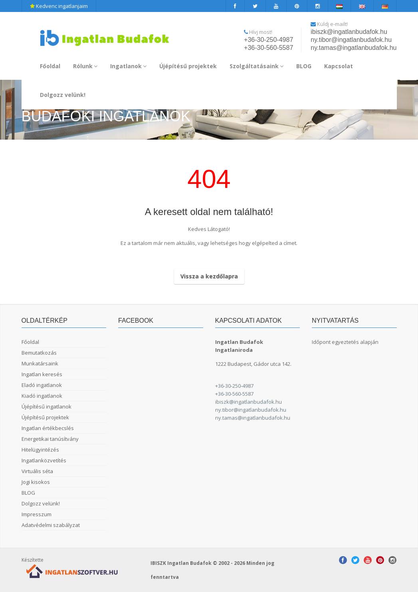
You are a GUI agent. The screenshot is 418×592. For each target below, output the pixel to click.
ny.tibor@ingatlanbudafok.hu (351, 39)
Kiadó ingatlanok (42, 395)
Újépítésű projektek (188, 66)
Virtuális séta (37, 471)
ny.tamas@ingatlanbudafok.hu (353, 47)
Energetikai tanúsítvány (50, 438)
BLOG (303, 66)
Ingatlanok (128, 66)
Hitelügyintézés (40, 449)
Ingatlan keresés (42, 374)
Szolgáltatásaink (256, 66)
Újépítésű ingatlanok (46, 406)
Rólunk (85, 66)
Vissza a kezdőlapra (209, 276)
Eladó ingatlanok (42, 385)
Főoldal (50, 66)
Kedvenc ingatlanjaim (59, 6)
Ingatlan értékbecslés (48, 428)
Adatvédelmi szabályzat (51, 525)
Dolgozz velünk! (62, 95)
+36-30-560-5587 (268, 47)
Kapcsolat (338, 66)
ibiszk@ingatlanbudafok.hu (349, 31)
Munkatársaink (40, 363)
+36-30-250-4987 (268, 39)
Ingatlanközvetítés (44, 460)
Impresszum (37, 514)
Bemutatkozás (39, 352)
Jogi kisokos (36, 481)
